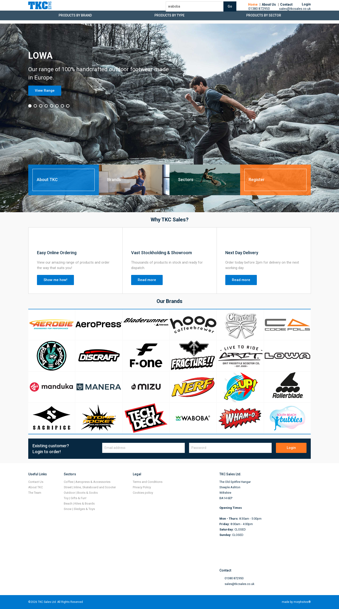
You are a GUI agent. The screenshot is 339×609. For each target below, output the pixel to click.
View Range (45, 90)
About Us (269, 9)
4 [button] (46, 106)
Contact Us (35, 482)
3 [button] (40, 106)
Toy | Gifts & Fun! (75, 498)
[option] (169, 118)
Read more (147, 280)
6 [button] (57, 106)
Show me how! (55, 280)
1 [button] (30, 106)
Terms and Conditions (147, 482)
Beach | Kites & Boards (79, 503)
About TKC (35, 487)
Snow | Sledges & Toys (79, 509)
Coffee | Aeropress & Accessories (87, 482)
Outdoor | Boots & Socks (81, 492)
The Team (34, 492)
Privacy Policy (142, 487)
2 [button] (35, 106)
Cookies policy (143, 492)
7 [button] (62, 106)
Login (291, 448)
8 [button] (67, 106)
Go (230, 11)
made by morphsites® (296, 602)
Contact (286, 9)
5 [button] (51, 106)
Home (253, 9)
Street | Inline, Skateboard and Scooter (90, 487)
